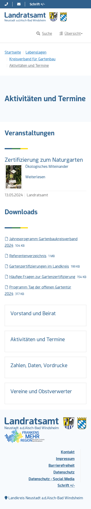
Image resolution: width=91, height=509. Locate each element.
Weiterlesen (35, 177)
